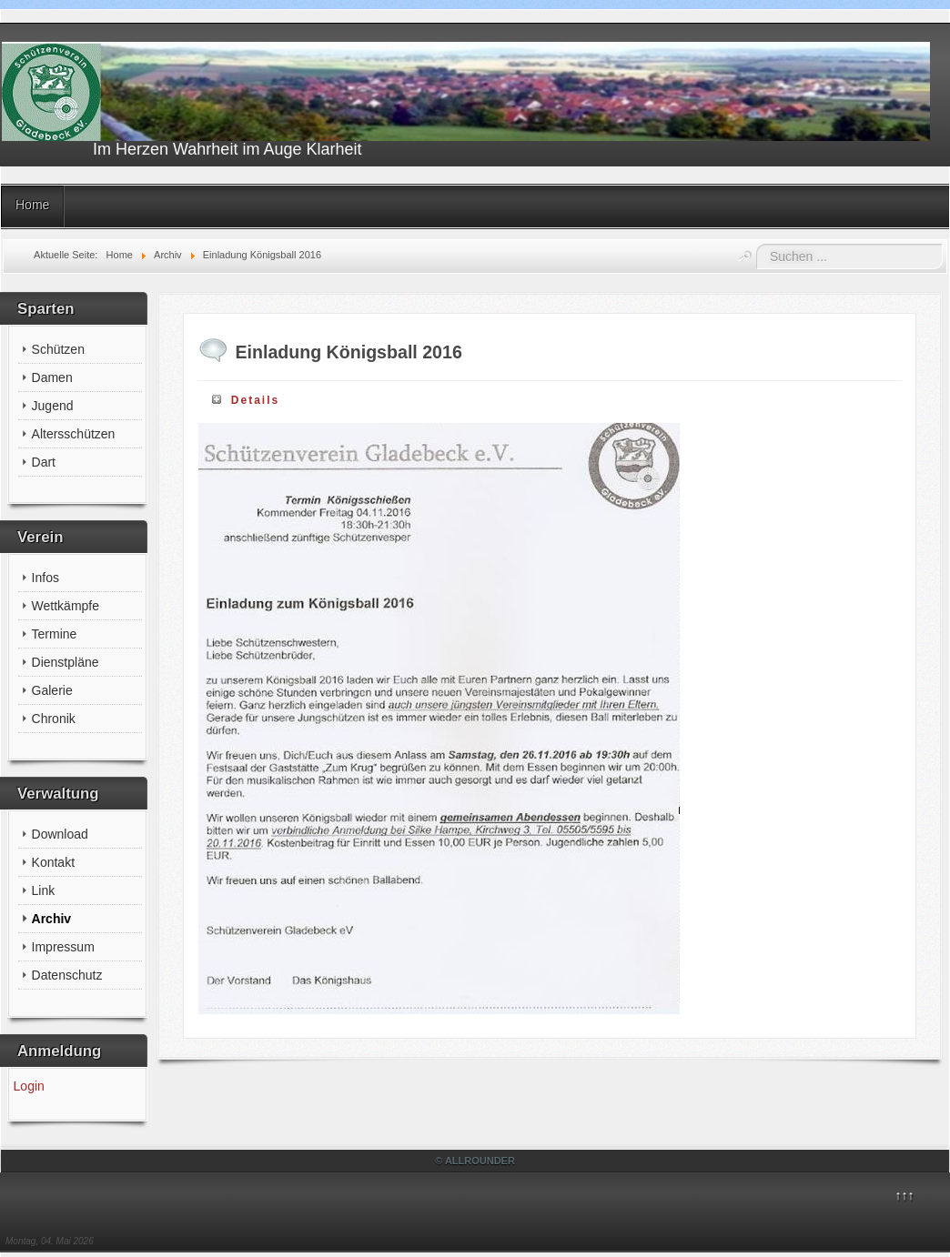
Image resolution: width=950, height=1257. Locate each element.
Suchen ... (756, 244)
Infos (45, 577)
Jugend (53, 405)
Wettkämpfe (65, 605)
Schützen (58, 349)
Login (29, 1086)
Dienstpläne (65, 662)
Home (32, 204)
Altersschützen (74, 434)
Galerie (52, 690)
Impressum (63, 947)
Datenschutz (67, 975)
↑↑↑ (904, 1195)
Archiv (52, 918)
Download (60, 834)
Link (44, 890)
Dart (44, 462)
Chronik (54, 718)
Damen (52, 377)
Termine (54, 634)
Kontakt (53, 862)
